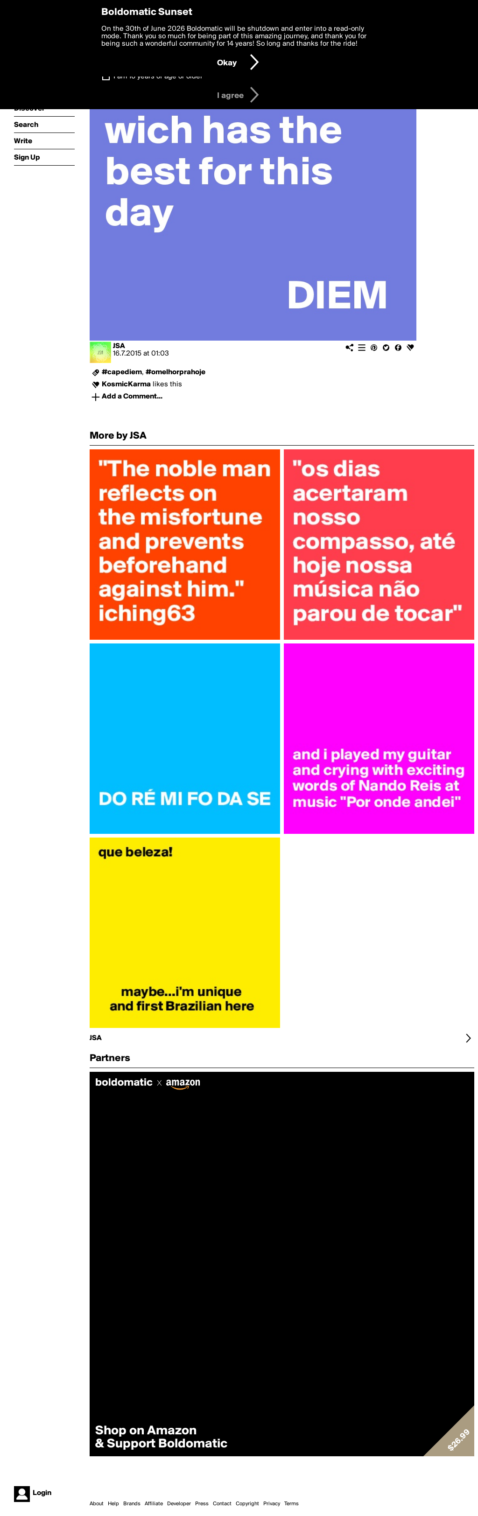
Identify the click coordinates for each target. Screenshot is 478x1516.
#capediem (122, 372)
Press (202, 1504)
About (97, 1504)
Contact (222, 1504)
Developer (179, 1504)
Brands (132, 1504)
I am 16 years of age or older (158, 76)
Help (113, 1504)
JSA (119, 346)
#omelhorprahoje (175, 372)
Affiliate (154, 1504)
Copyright (247, 1504)
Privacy (271, 1504)
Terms (291, 1504)
